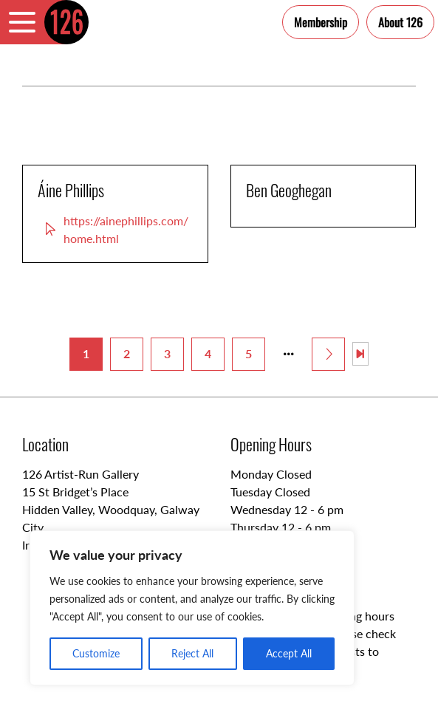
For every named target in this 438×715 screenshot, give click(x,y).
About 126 (400, 22)
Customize (96, 653)
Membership (320, 22)
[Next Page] (328, 354)
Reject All (192, 653)
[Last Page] (360, 354)
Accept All (289, 653)
